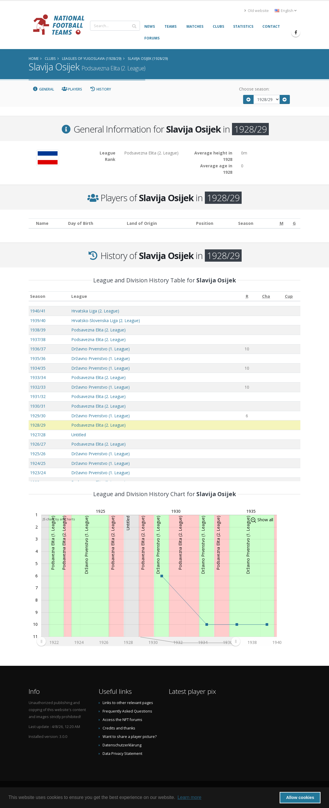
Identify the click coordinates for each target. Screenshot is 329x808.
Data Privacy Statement (122, 753)
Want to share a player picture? (130, 736)
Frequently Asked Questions (127, 711)
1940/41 (38, 311)
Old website (256, 10)
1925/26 (38, 453)
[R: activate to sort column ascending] (247, 296)
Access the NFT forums (122, 719)
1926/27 (38, 444)
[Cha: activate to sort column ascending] (265, 296)
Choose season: (254, 89)
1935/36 (38, 358)
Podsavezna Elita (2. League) (98, 330)
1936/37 (38, 349)
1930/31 (38, 406)
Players (72, 89)
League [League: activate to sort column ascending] (79, 296)
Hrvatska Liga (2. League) (95, 311)
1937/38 (38, 339)
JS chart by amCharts (59, 519)
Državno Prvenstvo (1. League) (100, 349)
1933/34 (38, 377)
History (100, 89)
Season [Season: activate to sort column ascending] (37, 296)
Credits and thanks (119, 728)
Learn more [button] (189, 797)
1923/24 (38, 472)
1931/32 (38, 396)
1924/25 (38, 463)
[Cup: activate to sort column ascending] (289, 296)
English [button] (286, 10)
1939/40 (38, 320)
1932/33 (38, 387)
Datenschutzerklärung (122, 745)
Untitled (78, 434)
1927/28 (38, 434)
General (43, 89)
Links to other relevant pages (128, 702)
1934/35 (38, 368)
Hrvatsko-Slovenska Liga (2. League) (105, 320)
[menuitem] (138, 641)
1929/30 (38, 415)
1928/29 (38, 425)
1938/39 (38, 330)
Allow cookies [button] (300, 797)
